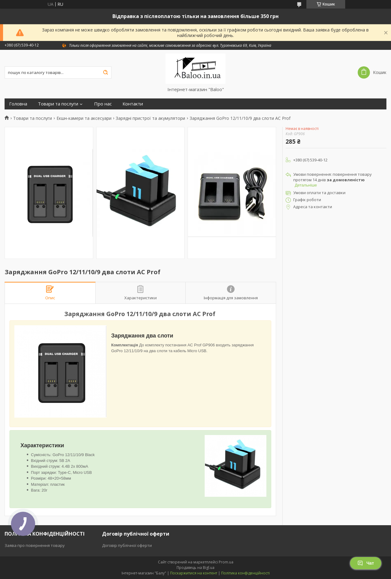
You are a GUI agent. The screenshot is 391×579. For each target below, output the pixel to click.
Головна (18, 103)
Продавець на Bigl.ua (195, 567)
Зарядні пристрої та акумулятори (150, 118)
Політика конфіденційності (245, 573)
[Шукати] (105, 72)
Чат (365, 563)
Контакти (132, 103)
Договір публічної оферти (127, 545)
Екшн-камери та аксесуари (84, 118)
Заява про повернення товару (35, 545)
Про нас (103, 103)
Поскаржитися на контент (193, 573)
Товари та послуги (58, 103)
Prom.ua (226, 562)
